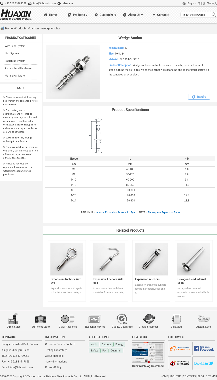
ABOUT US (175, 376)
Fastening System (15, 60)
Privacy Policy (53, 367)
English (192, 3)
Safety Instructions (56, 361)
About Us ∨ (133, 15)
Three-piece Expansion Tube (164, 212)
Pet (104, 350)
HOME (164, 376)
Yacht (94, 344)
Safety (94, 350)
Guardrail (115, 350)
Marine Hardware (15, 75)
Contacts (160, 15)
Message (68, 3)
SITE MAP (211, 376)
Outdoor (106, 344)
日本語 (201, 3)
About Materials (54, 355)
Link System (12, 53)
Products (21, 28)
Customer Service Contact (60, 344)
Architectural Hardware (18, 68)
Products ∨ (78, 15)
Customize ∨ (105, 15)
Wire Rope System (15, 46)
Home (50, 15)
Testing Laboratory (56, 350)
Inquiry (199, 97)
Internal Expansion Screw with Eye (115, 212)
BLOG (200, 376)
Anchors (34, 28)
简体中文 (212, 3)
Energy (119, 344)
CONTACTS (189, 376)
